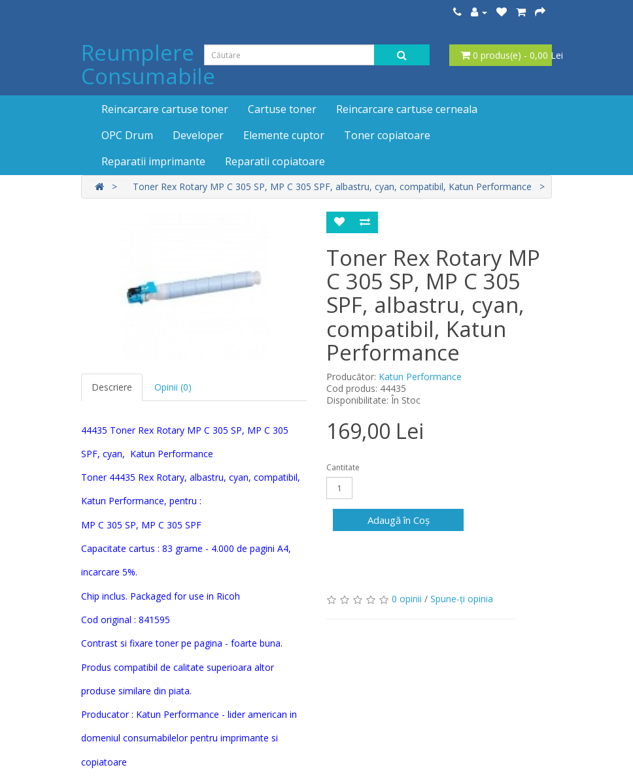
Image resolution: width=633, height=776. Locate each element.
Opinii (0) (173, 387)
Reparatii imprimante (153, 161)
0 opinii (407, 598)
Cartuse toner (282, 109)
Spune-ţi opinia (461, 598)
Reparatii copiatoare (275, 161)
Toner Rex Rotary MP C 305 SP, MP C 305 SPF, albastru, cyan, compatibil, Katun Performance (332, 186)
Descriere (112, 387)
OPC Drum (127, 135)
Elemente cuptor (283, 135)
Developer (198, 135)
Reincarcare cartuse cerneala (406, 109)
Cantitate (343, 467)
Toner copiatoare (387, 135)
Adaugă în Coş (399, 519)
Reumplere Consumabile (148, 64)
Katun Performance (420, 376)
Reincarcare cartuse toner (164, 109)
